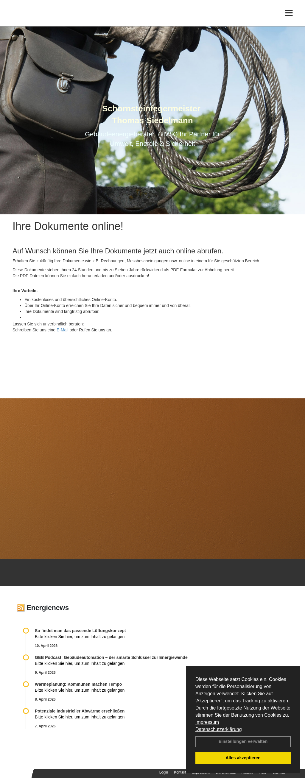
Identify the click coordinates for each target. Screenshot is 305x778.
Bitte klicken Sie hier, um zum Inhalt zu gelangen (80, 636)
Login (163, 772)
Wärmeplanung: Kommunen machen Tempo (78, 684)
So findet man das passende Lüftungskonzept (80, 630)
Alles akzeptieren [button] (243, 757)
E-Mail (63, 330)
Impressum (207, 722)
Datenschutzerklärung (218, 729)
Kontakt (180, 772)
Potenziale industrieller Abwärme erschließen (80, 711)
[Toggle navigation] (289, 17)
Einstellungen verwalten (243, 741)
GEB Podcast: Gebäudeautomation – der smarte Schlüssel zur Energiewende (112, 657)
